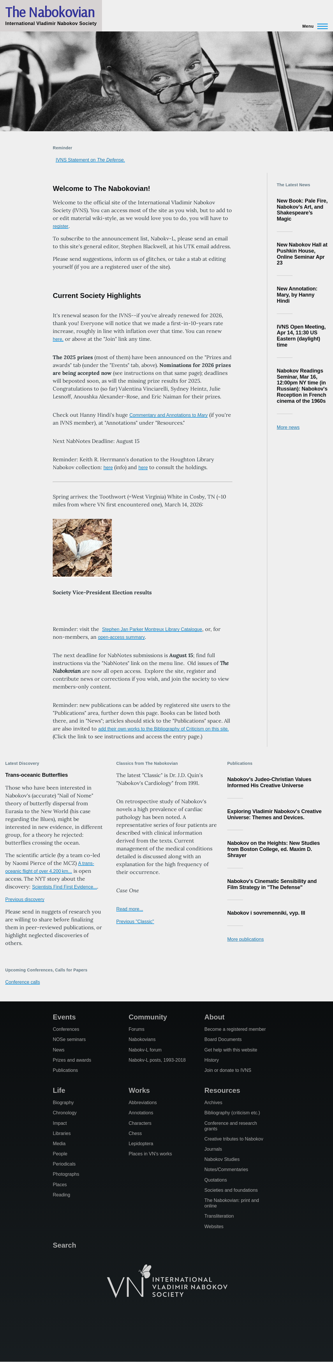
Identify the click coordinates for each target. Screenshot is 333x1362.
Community (147, 1017)
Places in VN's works (150, 1153)
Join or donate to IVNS (228, 1070)
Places (60, 1184)
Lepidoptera (140, 1143)
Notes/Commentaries (226, 1169)
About (215, 1017)
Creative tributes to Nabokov (234, 1138)
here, (58, 339)
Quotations (216, 1179)
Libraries (62, 1133)
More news (288, 427)
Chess (135, 1133)
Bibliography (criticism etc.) (232, 1112)
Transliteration (219, 1216)
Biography (63, 1102)
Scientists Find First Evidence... (64, 886)
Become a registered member (235, 1029)
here (108, 467)
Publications (65, 1070)
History (212, 1060)
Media (59, 1143)
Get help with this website (231, 1049)
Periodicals (64, 1163)
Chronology (65, 1112)
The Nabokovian (49, 12)
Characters (139, 1123)
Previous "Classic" (135, 921)
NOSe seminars (69, 1039)
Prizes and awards (72, 1060)
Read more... (129, 909)
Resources (222, 1090)
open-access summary (121, 637)
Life (59, 1090)
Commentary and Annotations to (168, 415)
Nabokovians (142, 1039)
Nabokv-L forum (144, 1049)
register (60, 226)
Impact (60, 1123)
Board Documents (223, 1039)
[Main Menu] (313, 26)
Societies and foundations (231, 1190)
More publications (245, 939)
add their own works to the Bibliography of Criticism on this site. (163, 728)
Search (64, 1245)
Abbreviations (142, 1102)
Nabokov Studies (222, 1159)
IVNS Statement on (90, 159)
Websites (214, 1226)
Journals (213, 1149)
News (58, 1049)
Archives (213, 1102)
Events (64, 1017)
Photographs (66, 1174)
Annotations (140, 1112)
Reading (61, 1194)
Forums (136, 1029)
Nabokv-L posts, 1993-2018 (157, 1060)
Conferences (66, 1029)
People (60, 1153)
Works (139, 1090)
